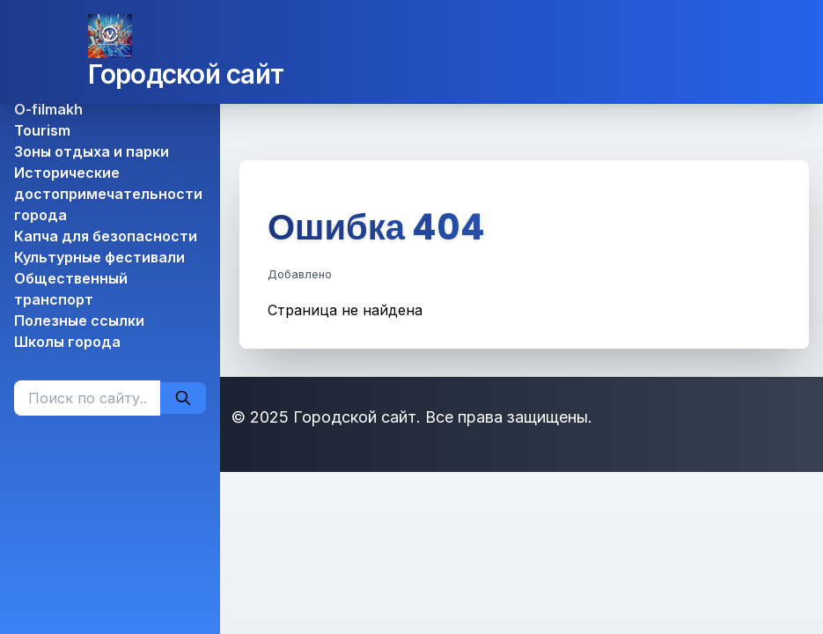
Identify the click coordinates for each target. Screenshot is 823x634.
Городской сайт (186, 74)
